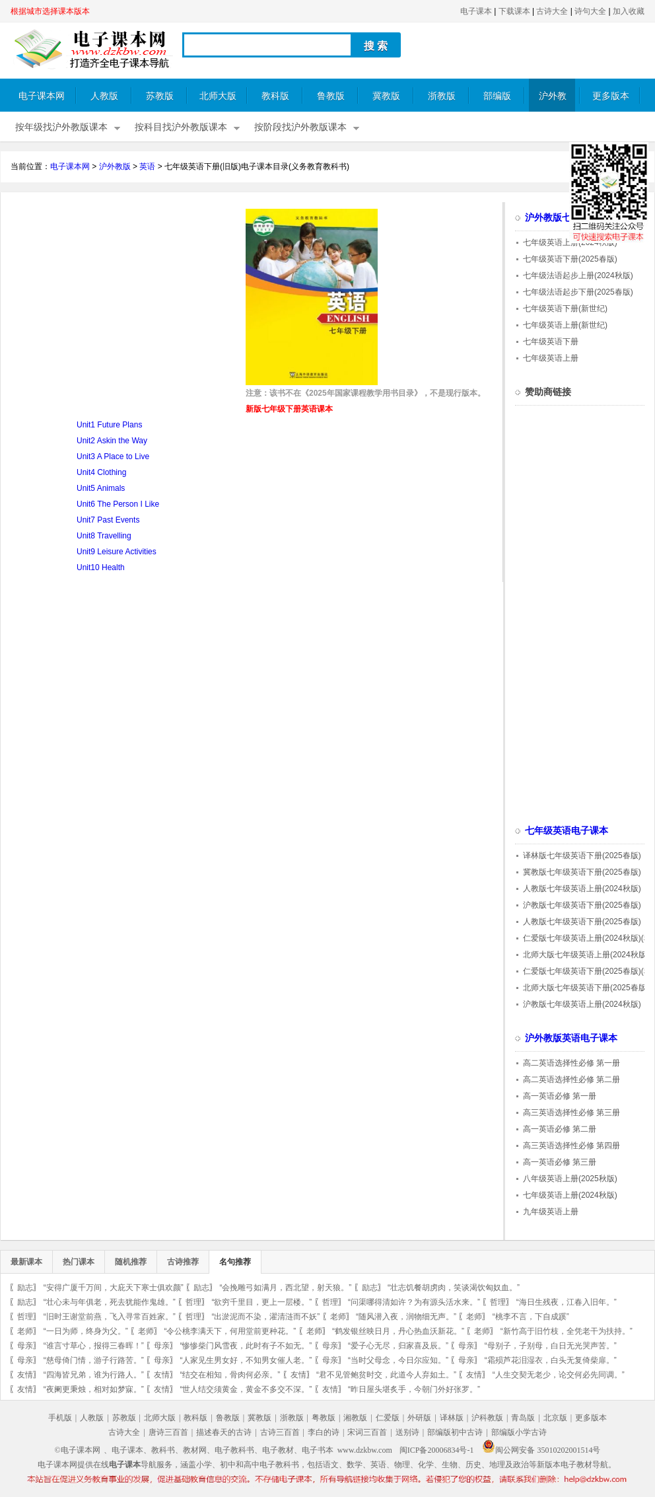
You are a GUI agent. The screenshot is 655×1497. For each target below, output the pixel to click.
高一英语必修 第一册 (559, 1096)
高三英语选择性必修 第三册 (571, 1112)
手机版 (60, 1417)
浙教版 (442, 96)
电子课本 (476, 11)
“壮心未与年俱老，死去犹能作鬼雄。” (110, 1302)
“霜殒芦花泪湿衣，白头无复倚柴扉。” (551, 1360)
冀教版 (386, 96)
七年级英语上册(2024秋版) (570, 242)
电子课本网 (41, 96)
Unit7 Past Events (108, 520)
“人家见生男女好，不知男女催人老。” (246, 1360)
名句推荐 (235, 1261)
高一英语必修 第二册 (559, 1129)
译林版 (452, 1417)
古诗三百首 (280, 1432)
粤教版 (323, 1417)
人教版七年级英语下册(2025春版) (582, 921)
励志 (25, 1287)
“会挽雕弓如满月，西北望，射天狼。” (285, 1287)
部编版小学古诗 (519, 1432)
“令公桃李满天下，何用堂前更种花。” (230, 1331)
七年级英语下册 (550, 341)
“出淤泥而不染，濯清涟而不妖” (265, 1316)
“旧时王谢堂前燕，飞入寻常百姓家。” (110, 1316)
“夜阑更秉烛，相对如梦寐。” (94, 1389)
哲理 (193, 1302)
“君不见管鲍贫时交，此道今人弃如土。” (386, 1374)
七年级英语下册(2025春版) (570, 259)
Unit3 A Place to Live (113, 456)
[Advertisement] (121, 301)
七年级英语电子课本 (566, 831)
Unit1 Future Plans (109, 424)
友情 (25, 1374)
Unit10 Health (101, 567)
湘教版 (355, 1417)
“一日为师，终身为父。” (86, 1331)
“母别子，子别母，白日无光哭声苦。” (551, 1345)
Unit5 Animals (101, 488)
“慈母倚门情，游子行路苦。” (94, 1360)
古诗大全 (552, 11)
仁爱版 (387, 1417)
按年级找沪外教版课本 (61, 127)
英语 (147, 166)
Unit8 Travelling (104, 535)
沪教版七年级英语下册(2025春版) (582, 905)
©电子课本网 (77, 1450)
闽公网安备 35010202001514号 (541, 1450)
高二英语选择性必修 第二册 (571, 1079)
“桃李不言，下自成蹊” (531, 1316)
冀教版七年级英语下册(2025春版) (582, 872)
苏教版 (160, 96)
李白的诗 (323, 1432)
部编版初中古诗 (455, 1432)
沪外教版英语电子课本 (571, 1038)
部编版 (497, 96)
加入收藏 (628, 11)
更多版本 (610, 96)
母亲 (25, 1345)
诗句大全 (590, 11)
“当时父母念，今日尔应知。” (398, 1360)
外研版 (419, 1417)
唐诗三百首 (168, 1432)
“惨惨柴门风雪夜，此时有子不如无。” (246, 1345)
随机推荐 (131, 1261)
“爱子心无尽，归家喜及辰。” (398, 1345)
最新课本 (26, 1261)
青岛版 (523, 1417)
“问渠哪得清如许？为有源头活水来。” (414, 1302)
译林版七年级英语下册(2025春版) (582, 855)
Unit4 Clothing (101, 472)
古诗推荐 (183, 1261)
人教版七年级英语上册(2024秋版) (582, 888)
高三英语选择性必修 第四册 (571, 1145)
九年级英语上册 (550, 1211)
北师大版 (217, 96)
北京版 (555, 1417)
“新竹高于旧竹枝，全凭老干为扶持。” (566, 1331)
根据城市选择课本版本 (50, 11)
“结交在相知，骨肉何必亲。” (230, 1374)
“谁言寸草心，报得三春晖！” (94, 1345)
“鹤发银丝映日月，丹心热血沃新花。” (398, 1331)
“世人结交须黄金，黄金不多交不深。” (246, 1389)
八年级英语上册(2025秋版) (570, 1178)
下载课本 (514, 11)
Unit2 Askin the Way (112, 440)
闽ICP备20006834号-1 (436, 1450)
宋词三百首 (367, 1432)
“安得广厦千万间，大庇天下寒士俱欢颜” (114, 1287)
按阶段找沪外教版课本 (300, 127)
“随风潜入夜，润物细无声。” (406, 1316)
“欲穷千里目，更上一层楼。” (261, 1302)
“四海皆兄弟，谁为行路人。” (94, 1374)
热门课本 (78, 1261)
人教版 (104, 96)
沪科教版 (487, 1417)
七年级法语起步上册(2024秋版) (578, 275)
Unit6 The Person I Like (118, 504)
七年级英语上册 (550, 358)
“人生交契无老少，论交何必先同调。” (559, 1374)
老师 (338, 1316)
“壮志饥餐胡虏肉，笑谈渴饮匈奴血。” (454, 1287)
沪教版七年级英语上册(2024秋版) (582, 1004)
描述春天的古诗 (224, 1432)
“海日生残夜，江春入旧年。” (566, 1302)
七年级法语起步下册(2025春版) (578, 292)
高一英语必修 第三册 (559, 1162)
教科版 (275, 96)
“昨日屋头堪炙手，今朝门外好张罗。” (414, 1389)
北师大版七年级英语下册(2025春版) (586, 987)
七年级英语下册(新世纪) (565, 308)
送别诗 (407, 1432)
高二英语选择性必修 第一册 (571, 1063)
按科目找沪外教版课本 (181, 127)
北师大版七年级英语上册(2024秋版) (586, 954)
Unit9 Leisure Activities (116, 551)
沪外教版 (553, 101)
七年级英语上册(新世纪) (565, 325)
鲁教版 (331, 96)
